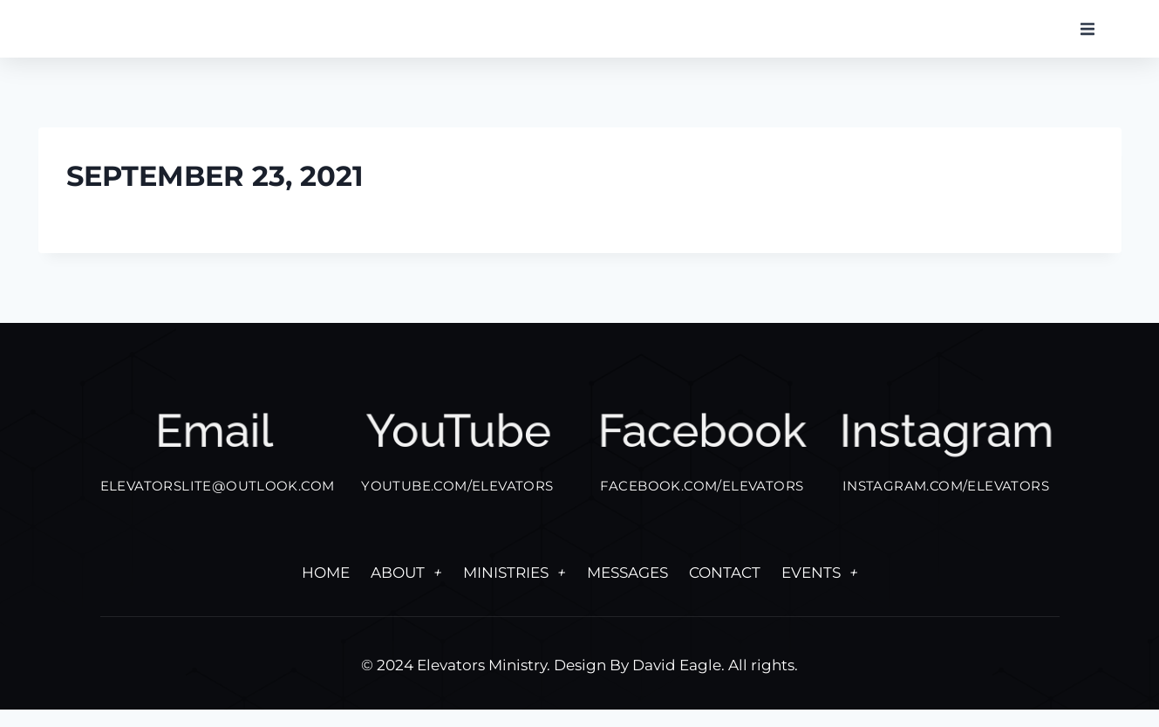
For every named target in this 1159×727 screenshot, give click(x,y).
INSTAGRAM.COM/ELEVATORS (945, 503)
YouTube (457, 455)
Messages (627, 590)
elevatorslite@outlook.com (217, 503)
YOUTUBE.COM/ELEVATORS (457, 503)
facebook (701, 455)
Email (213, 455)
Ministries (514, 590)
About (406, 590)
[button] (1087, 42)
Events (819, 590)
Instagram (945, 455)
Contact (724, 590)
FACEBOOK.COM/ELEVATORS (702, 503)
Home (326, 590)
